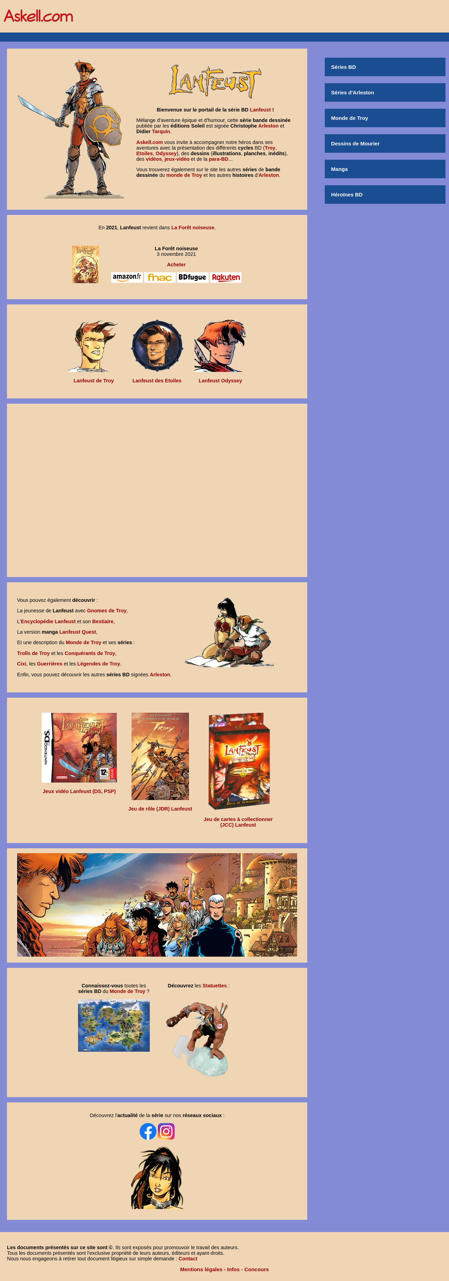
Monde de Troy (349, 118)
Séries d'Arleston (352, 92)
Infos (233, 1269)
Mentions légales (201, 1269)
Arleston (268, 126)
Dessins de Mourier (355, 143)
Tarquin (161, 131)
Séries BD (343, 67)
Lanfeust (260, 110)
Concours (256, 1269)
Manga (339, 169)
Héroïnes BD (347, 194)
